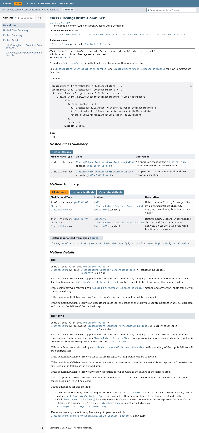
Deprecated (43, 3)
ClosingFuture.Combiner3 (101, 34)
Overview (7, 3)
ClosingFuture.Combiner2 (67, 34)
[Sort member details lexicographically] (39, 17)
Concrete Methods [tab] (110, 192)
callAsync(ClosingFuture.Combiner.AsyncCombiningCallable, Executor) (25, 54)
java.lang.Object (59, 23)
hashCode (109, 243)
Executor (99, 209)
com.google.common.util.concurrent (21, 10)
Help (72, 3)
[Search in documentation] (171, 10)
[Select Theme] (78, 3)
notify (123, 243)
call (97, 202)
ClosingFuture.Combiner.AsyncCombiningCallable (106, 162)
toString (153, 243)
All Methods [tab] (59, 192)
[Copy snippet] (187, 85)
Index (55, 3)
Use (26, 3)
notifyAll (138, 243)
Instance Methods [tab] (83, 192)
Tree (32, 3)
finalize (79, 243)
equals (66, 243)
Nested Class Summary (15, 30)
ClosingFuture (51, 10)
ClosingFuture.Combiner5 (169, 34)
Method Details (11, 40)
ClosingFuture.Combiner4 (135, 34)
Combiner (69, 10)
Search (64, 3)
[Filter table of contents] (25, 18)
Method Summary (12, 35)
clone (54, 243)
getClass (94, 243)
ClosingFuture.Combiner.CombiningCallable (103, 171)
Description (10, 25)
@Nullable (91, 44)
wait (166, 243)
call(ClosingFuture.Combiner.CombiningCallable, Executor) (25, 46)
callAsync (100, 219)
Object (104, 44)
